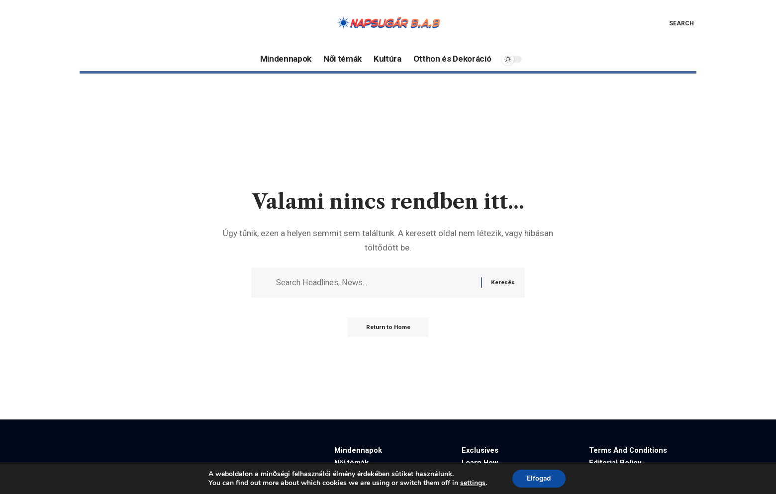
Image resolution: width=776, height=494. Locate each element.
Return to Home (388, 329)
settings (472, 483)
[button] (674, 23)
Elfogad (539, 478)
